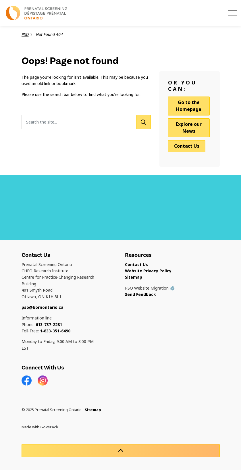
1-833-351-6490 (55, 331)
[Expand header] (232, 13)
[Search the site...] (86, 122)
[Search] (143, 122)
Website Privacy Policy (148, 271)
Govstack (49, 427)
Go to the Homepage (188, 106)
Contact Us (186, 146)
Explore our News (189, 127)
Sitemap (133, 277)
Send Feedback (140, 294)
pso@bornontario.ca (42, 307)
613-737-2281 (49, 325)
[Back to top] (121, 450)
